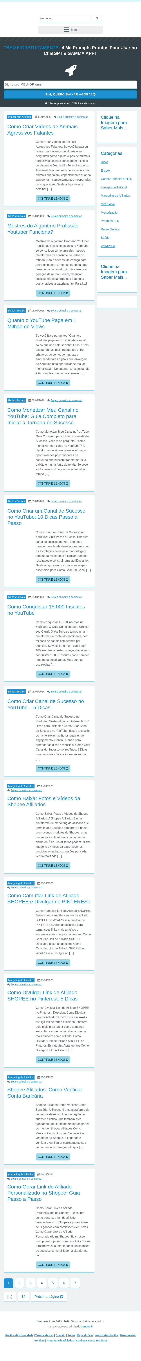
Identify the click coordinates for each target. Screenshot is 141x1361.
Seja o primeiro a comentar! (72, 117)
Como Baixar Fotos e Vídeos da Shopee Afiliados (43, 802)
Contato (60, 1335)
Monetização (109, 212)
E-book (105, 170)
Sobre (71, 1335)
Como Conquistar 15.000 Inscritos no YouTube (46, 610)
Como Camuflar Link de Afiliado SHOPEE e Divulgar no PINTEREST (49, 899)
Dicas (104, 162)
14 (23, 1297)
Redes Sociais (16, 216)
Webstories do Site (106, 1335)
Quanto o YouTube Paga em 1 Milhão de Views (41, 324)
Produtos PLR (110, 221)
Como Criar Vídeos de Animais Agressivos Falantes (42, 130)
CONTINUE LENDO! (53, 198)
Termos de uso (44, 1335)
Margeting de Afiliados (21, 786)
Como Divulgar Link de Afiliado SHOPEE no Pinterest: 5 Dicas (42, 996)
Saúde (105, 237)
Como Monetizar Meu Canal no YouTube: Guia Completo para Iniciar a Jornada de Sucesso (43, 416)
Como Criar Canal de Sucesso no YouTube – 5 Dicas (45, 705)
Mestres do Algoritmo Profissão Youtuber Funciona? (43, 229)
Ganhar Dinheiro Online (116, 179)
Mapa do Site (85, 1335)
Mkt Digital (108, 204)
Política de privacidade (19, 1335)
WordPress (108, 246)
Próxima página (49, 1297)
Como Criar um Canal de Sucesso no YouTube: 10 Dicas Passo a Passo (46, 517)
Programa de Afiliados (60, 1340)
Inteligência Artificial (19, 117)
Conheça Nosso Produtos (91, 1340)
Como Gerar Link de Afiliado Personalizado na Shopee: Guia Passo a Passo (43, 1193)
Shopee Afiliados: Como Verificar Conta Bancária (44, 1093)
